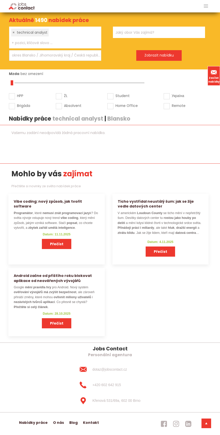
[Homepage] (22, 6)
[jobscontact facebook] (164, 424)
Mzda (14, 73)
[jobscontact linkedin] (188, 424)
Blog (73, 422)
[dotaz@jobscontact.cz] (109, 369)
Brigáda (23, 105)
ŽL (65, 95)
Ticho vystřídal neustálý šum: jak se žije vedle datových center (156, 204)
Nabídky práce (33, 422)
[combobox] (55, 37)
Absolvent (72, 105)
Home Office (126, 105)
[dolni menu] (206, 423)
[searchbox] (52, 43)
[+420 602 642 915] (109, 385)
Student (122, 95)
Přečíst (56, 244)
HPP (20, 95)
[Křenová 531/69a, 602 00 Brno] (109, 401)
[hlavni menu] (206, 6)
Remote (178, 105)
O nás (58, 422)
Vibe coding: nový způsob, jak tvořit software (48, 204)
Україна (178, 95)
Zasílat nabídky (213, 75)
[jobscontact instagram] (176, 424)
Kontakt (91, 422)
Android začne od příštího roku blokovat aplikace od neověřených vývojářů (53, 278)
